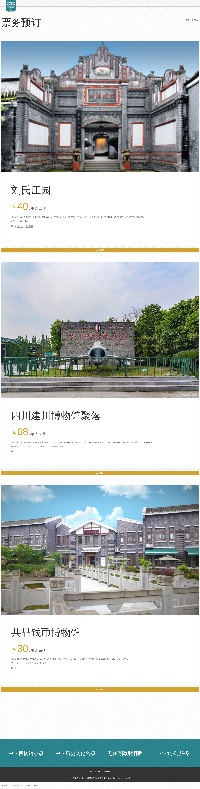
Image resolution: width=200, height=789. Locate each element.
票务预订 (195, 20)
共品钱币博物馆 (46, 632)
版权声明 (107, 771)
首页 (188, 20)
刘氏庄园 (31, 190)
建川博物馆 (25, 786)
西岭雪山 (14, 786)
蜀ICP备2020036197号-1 (122, 778)
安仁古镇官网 (94, 771)
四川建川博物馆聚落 (56, 415)
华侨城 (35, 786)
